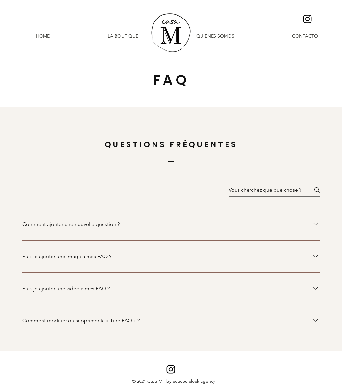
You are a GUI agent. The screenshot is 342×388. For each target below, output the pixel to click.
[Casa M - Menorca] (307, 19)
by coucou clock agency (190, 381)
